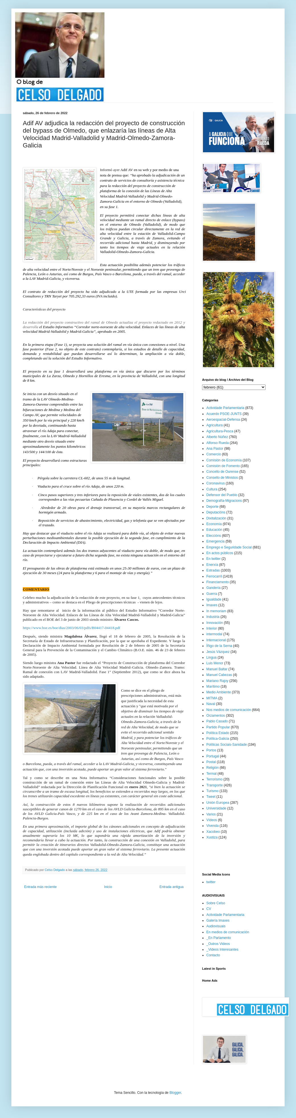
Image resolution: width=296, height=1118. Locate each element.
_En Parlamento (218, 938)
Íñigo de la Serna (219, 646)
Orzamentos (215, 716)
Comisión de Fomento (223, 466)
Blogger (175, 1093)
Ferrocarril (214, 576)
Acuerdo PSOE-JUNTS (224, 414)
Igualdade (213, 599)
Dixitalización (216, 518)
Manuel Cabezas (219, 675)
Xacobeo (213, 832)
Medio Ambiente (218, 692)
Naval (210, 704)
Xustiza (211, 837)
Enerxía (212, 565)
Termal (211, 774)
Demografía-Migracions (224, 501)
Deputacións (215, 512)
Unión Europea (217, 803)
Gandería (213, 588)
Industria (212, 617)
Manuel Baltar (216, 669)
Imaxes (211, 605)
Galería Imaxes (217, 920)
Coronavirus (215, 483)
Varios (211, 814)
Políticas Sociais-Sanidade (226, 745)
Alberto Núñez (217, 437)
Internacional (216, 640)
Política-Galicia (217, 739)
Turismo (212, 791)
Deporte (212, 507)
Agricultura (214, 425)
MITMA (211, 698)
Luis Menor (214, 663)
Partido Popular (218, 727)
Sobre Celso (215, 903)
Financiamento (217, 582)
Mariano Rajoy (217, 681)
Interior (211, 628)
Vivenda (212, 826)
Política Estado (217, 733)
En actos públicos (219, 553)
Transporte (214, 785)
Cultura (211, 489)
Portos (211, 750)
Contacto (213, 955)
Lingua (211, 657)
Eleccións (213, 536)
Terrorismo (214, 779)
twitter (210, 882)
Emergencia (215, 541)
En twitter (213, 559)
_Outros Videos (218, 944)
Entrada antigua (171, 887)
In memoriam (216, 611)
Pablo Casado (217, 721)
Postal (211, 762)
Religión (212, 768)
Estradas (213, 570)
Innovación (214, 623)
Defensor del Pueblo (221, 495)
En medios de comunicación (227, 932)
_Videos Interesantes (222, 949)
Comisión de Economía (224, 460)
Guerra (211, 594)
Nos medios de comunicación (228, 710)
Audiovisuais (215, 926)
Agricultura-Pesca (219, 431)
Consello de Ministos (222, 478)
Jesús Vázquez (217, 652)
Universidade (216, 808)
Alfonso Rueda (217, 443)
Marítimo (213, 687)
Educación (214, 530)
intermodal (214, 634)
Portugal (212, 756)
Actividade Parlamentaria (225, 408)
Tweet (210, 797)
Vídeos (211, 820)
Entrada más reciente (40, 887)
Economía (214, 524)
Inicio (108, 887)
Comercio (213, 454)
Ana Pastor (214, 449)
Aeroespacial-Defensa (223, 420)
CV (208, 909)
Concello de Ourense (222, 472)
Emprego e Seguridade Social (229, 547)
